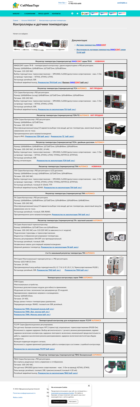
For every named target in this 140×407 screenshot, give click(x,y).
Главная (15, 20)
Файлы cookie (17, 397)
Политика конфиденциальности (24, 393)
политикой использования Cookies (62, 393)
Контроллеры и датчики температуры (52, 20)
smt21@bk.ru (122, 3)
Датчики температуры (91, 45)
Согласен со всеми (59, 401)
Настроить (73, 401)
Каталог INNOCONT (29, 20)
